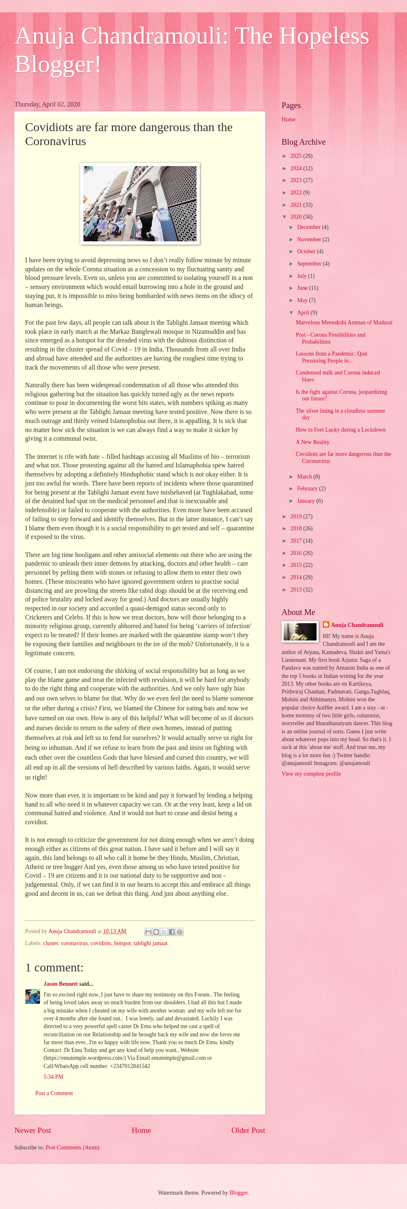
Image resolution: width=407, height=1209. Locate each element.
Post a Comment (54, 1093)
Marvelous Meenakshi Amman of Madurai (344, 322)
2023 (296, 180)
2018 (296, 528)
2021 (296, 205)
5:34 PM (53, 1077)
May (303, 300)
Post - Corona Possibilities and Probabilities (330, 338)
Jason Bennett (61, 984)
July (302, 276)
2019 (296, 516)
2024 (296, 168)
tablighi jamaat (150, 943)
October (307, 251)
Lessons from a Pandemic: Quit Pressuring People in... (331, 357)
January (306, 501)
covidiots (100, 943)
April (304, 313)
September (310, 264)
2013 (296, 590)
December (309, 227)
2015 (296, 565)
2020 (296, 217)
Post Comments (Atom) (72, 1147)
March (305, 477)
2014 (296, 577)
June (303, 288)
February (308, 488)
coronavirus (74, 943)
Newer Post (32, 1130)
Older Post (248, 1130)
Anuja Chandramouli (357, 625)
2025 (296, 156)
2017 (296, 541)
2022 (296, 193)
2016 (296, 553)
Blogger (238, 1193)
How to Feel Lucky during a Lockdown (340, 430)
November (310, 239)
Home (141, 1130)
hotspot (122, 943)
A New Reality (312, 442)
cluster (50, 943)
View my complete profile (311, 774)
